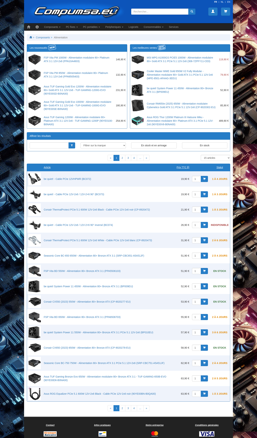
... (140, 157)
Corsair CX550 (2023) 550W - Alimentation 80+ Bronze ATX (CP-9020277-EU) (87, 301)
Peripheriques (114, 27)
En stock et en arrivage (154, 145)
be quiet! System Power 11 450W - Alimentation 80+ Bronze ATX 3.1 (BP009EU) (88, 286)
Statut (219, 167)
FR (215, 2)
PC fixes (72, 27)
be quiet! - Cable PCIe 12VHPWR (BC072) (67, 179)
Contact (50, 425)
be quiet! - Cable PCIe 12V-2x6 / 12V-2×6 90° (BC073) (74, 194)
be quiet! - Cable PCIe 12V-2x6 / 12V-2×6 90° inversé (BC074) (78, 225)
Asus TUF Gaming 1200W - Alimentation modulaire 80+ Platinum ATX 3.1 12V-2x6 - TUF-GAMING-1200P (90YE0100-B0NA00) (78, 121)
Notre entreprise (154, 425)
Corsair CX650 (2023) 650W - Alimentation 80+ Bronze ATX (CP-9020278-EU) (87, 347)
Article (47, 167)
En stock (205, 145)
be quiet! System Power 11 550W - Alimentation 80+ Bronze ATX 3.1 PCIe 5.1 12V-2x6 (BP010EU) (98, 332)
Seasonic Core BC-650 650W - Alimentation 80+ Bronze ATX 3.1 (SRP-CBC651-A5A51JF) (94, 255)
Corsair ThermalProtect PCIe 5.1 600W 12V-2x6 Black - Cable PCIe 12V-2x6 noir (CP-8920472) (97, 209)
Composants (52, 27)
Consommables (153, 27)
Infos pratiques (102, 425)
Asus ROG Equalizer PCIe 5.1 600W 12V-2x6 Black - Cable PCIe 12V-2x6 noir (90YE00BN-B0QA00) (100, 393)
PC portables (91, 27)
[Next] (146, 158)
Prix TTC (183, 167)
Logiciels (133, 27)
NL (222, 2)
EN (228, 2)
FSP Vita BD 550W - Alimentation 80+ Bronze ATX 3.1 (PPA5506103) (82, 271)
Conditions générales (207, 425)
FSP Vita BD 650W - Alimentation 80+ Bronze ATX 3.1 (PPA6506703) (82, 317)
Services (173, 27)
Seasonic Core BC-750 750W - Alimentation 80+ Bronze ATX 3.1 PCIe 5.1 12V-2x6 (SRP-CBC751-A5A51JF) (104, 363)
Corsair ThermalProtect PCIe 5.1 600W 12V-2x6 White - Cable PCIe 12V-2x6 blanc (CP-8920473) (98, 240)
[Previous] (111, 158)
